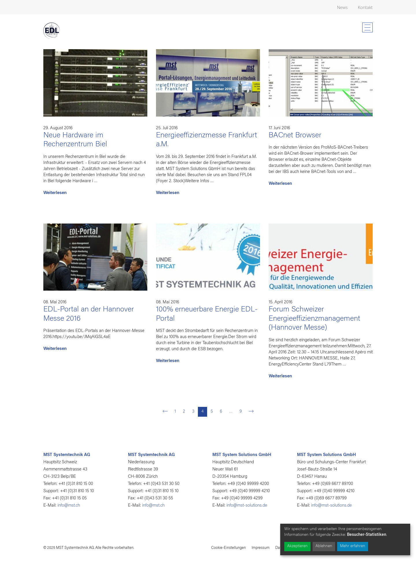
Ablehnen (323, 546)
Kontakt (365, 7)
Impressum (261, 548)
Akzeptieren (297, 546)
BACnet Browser (295, 135)
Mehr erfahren (352, 546)
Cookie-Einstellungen (228, 548)
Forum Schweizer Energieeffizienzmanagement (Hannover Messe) (314, 319)
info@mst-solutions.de (246, 505)
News (342, 7)
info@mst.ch (68, 505)
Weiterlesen (55, 193)
